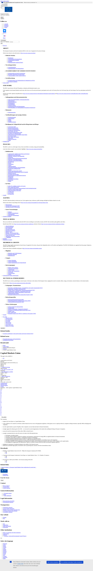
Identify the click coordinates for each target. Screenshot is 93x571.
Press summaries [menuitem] (9, 228)
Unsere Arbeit (6, 82)
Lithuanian (5, 559)
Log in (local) (8, 323)
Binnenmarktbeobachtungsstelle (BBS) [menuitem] (16, 299)
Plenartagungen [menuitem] (9, 204)
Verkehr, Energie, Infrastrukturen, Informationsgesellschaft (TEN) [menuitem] (21, 290)
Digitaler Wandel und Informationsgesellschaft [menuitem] (17, 158)
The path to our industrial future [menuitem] (14, 133)
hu (1, 402)
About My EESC (9, 318)
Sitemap (4, 516)
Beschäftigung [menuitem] (11, 161)
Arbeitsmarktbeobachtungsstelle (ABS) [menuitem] (16, 301)
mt (1, 407)
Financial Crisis (4, 384)
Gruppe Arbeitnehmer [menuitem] (12, 261)
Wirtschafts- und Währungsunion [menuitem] (14, 159)
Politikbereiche (6, 141)
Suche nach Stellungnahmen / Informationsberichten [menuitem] (18, 99)
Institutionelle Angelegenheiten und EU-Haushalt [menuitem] (18, 172)
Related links (5, 474)
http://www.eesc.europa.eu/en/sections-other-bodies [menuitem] (20, 283)
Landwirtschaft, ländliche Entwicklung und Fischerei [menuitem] (18, 153)
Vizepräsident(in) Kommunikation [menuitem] (15, 59)
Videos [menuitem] (9, 140)
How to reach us (6, 485)
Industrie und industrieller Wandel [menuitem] (15, 170)
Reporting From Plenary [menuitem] (10, 230)
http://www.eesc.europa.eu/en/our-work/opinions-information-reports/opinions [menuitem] (39, 93)
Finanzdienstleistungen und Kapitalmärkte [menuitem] (16, 167)
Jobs (4, 523)
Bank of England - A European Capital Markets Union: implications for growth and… (18, 467)
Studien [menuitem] (9, 119)
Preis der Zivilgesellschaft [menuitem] (13, 129)
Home (4, 345)
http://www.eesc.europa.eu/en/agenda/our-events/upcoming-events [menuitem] (34, 202)
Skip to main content (5, 1)
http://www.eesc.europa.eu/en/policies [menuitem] (34, 149)
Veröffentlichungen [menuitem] (12, 117)
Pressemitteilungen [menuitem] (9, 227)
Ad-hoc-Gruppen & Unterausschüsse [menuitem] (15, 306)
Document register (7, 492)
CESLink (5, 534)
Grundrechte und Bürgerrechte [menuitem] (14, 168)
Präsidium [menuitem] (10, 61)
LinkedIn (5, 24)
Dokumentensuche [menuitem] (12, 112)
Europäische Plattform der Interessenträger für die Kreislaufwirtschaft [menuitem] (22, 188)
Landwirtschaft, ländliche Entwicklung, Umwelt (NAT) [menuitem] (19, 292)
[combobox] (14, 42)
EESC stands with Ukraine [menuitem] (13, 137)
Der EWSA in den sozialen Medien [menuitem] (13, 234)
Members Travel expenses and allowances (11, 509)
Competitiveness (4, 383)
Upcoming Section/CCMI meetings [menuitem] (13, 207)
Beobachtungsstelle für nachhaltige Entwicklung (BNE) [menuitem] (19, 300)
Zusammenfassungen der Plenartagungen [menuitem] (16, 106)
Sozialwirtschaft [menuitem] (11, 273)
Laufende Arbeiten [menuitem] (12, 105)
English (4, 548)
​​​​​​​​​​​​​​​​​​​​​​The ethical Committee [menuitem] (12, 81)
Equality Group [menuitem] (11, 311)
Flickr (4, 36)
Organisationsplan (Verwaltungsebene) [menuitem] (16, 68)
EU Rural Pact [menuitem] (11, 194)
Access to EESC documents (8, 508)
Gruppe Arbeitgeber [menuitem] (12, 260)
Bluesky (4, 30)
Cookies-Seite (20, 563)
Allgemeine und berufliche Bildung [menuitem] (15, 160)
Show (2, 479)
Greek (4, 547)
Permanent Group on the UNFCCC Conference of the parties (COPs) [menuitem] (22, 313)
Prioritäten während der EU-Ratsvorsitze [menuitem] (16, 74)
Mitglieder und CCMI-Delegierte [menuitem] (14, 253)
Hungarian (5, 556)
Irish (4, 554)
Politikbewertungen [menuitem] (12, 121)
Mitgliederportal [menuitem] (11, 255)
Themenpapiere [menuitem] (11, 118)
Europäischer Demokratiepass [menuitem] (14, 130)
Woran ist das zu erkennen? (30, 2)
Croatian (4, 555)
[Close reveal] (1, 538)
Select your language (5, 41)
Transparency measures (7, 507)
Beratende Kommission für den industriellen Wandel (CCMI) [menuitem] (20, 294)
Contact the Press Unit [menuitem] (10, 235)
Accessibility (3, 40)
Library (4, 494)
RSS (4, 518)
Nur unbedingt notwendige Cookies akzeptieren (71, 562)
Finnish (4, 552)
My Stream (8, 321)
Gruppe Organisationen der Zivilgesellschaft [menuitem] (17, 262)
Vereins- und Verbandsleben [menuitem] (13, 271)
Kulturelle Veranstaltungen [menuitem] (13, 215)
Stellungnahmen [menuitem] (11, 100)
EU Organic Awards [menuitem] (12, 135)
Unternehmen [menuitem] (11, 164)
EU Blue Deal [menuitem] (11, 191)
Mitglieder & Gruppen (7, 239)
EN (6, 453)
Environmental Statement (8, 501)
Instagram (5, 25)
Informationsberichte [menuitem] (12, 101)
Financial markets (4, 385)
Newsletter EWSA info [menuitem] (10, 229)
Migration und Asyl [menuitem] (12, 173)
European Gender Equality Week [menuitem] (14, 189)
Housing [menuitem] (9, 169)
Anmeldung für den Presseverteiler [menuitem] (13, 236)
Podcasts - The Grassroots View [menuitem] (12, 232)
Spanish (4, 550)
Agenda (4, 195)
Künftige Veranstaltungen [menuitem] (13, 213)
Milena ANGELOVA (5, 376)
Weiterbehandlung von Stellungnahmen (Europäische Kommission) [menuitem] (21, 107)
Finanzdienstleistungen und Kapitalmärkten (12, 339)
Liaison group (6, 533)
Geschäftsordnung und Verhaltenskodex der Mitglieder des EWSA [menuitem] (21, 80)
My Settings (8, 320)
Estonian (5, 551)
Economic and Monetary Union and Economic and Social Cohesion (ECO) (18, 333)
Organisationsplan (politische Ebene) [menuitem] (15, 62)
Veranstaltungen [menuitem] (11, 214)
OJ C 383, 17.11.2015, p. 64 (7, 369)
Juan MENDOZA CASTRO (7, 371)
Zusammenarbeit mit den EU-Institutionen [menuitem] (16, 73)
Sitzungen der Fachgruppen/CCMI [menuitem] (12, 205)
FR (3, 358)
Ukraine (4, 314)
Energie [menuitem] (9, 163)
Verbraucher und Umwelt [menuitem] (13, 268)
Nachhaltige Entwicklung (8, 340)
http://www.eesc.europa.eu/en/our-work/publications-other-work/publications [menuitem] (72, 93)
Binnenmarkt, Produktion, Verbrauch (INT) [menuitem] (16, 289)
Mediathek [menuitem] (8, 237)
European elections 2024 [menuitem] (13, 127)
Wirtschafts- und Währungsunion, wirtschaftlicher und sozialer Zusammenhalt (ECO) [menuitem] (25, 287)
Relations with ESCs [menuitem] (12, 139)
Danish (4, 545)
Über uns (5, 45)
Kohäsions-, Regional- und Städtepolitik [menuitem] (16, 156)
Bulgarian (5, 543)
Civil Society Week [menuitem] (12, 126)
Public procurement (7, 525)
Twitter (5, 27)
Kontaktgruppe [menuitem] (11, 307)
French (4, 553)
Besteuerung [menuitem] (10, 180)
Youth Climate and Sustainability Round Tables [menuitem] (17, 134)
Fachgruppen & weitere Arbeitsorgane (10, 275)
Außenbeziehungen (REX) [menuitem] (13, 293)
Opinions (5, 348)
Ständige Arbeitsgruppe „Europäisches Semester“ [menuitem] (18, 309)
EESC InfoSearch (7, 495)
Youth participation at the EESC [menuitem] (14, 190)
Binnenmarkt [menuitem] (10, 176)
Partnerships (5, 526)
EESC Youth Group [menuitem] (12, 312)
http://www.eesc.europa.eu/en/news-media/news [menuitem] (24, 224)
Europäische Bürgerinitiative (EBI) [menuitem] (15, 132)
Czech (4, 544)
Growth (2, 386)
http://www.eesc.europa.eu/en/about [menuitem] (28, 53)
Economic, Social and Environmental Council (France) (14, 535)
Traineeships (5, 524)
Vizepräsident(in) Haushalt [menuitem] (13, 60)
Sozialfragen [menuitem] (10, 177)
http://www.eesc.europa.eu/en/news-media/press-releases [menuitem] (52, 224)
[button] (4, 470)
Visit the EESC (6, 486)
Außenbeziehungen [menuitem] (12, 166)
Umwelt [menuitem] (9, 165)
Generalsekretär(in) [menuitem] (12, 67)
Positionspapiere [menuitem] (11, 103)
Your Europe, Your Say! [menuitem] (13, 131)
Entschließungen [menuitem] (11, 104)
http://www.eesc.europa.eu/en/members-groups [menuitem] (32, 248)
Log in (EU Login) (9, 324)
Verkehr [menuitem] (9, 181)
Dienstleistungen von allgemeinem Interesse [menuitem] (17, 175)
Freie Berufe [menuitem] (10, 272)
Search (2, 18)
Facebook (5, 26)
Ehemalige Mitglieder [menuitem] (12, 254)
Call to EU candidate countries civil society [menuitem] (17, 186)
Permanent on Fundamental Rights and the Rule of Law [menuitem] (19, 310)
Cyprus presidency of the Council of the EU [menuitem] (17, 75)
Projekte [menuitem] (9, 120)
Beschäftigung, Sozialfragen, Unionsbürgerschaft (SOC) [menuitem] (19, 291)
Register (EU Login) (10, 325)
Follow (2, 468)
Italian (4, 558)
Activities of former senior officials (10, 510)
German (4, 546)
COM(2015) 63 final (5, 367)
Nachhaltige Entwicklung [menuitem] (13, 178)
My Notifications (9, 319)
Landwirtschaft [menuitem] (11, 269)
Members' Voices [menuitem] (9, 231)
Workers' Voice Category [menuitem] (13, 267)
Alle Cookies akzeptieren (53, 562)
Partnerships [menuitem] (10, 138)
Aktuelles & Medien (7, 216)
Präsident (5, 238)
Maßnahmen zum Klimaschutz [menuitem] (14, 155)
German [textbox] (11, 41)
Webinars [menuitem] (10, 211)
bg (1, 390)
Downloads (5, 473)
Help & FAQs (8, 322)
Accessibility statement (7, 511)
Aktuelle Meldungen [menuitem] (10, 226)
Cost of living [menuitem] (11, 192)
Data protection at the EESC (8, 500)
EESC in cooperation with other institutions (12, 532)
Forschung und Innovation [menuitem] (13, 174)
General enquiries (6, 487)
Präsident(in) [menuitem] (10, 57)
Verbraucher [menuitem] (10, 157)
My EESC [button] (5, 316)
